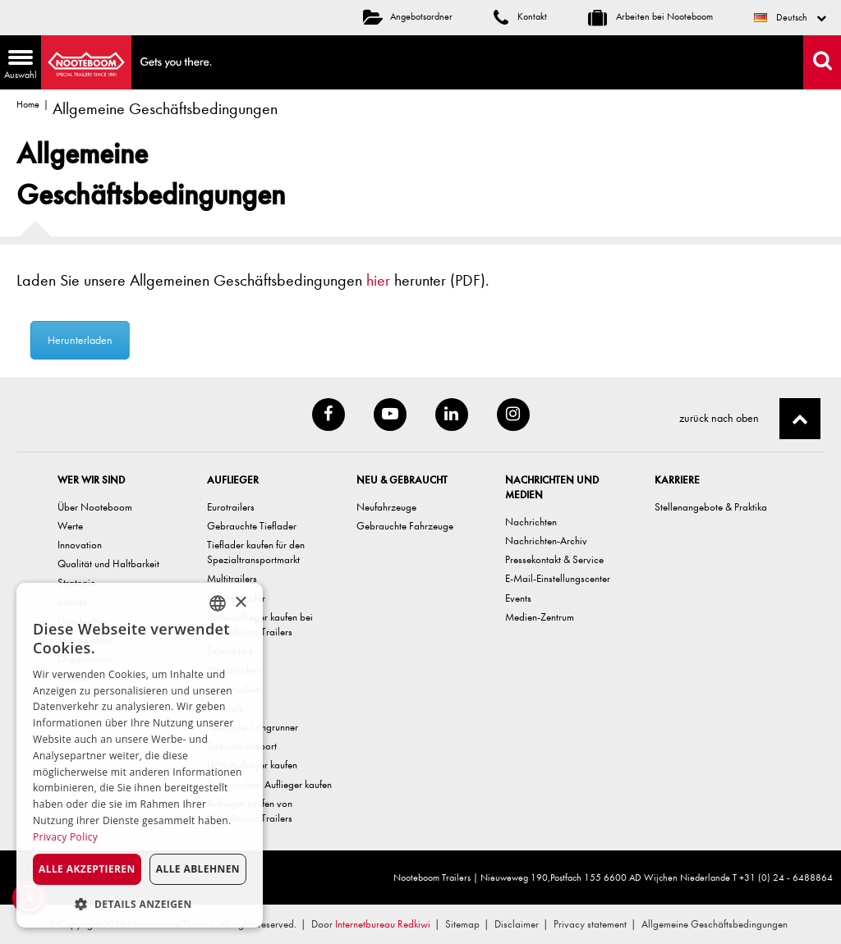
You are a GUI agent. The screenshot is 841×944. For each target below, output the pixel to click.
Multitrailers (232, 578)
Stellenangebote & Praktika (711, 507)
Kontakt (520, 16)
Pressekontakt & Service (554, 559)
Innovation (79, 544)
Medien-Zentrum (539, 617)
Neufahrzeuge (386, 507)
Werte (70, 526)
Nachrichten (531, 522)
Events (518, 598)
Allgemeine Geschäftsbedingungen (714, 924)
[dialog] (139, 755)
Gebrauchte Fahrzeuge (404, 526)
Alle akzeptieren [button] (87, 869)
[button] (139, 903)
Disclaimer (516, 924)
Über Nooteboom (94, 507)
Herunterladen (97, 340)
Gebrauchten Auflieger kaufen (269, 784)
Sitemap (462, 924)
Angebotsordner (408, 16)
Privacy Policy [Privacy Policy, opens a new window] (65, 837)
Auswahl (18, 66)
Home (27, 104)
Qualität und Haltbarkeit (108, 563)
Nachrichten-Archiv (546, 540)
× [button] (240, 603)
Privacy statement (590, 924)
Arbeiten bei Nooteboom (650, 16)
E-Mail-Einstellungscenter (557, 578)
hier (378, 280)
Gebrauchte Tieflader (251, 526)
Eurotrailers (231, 507)
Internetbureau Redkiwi (382, 924)
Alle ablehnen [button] (198, 869)
